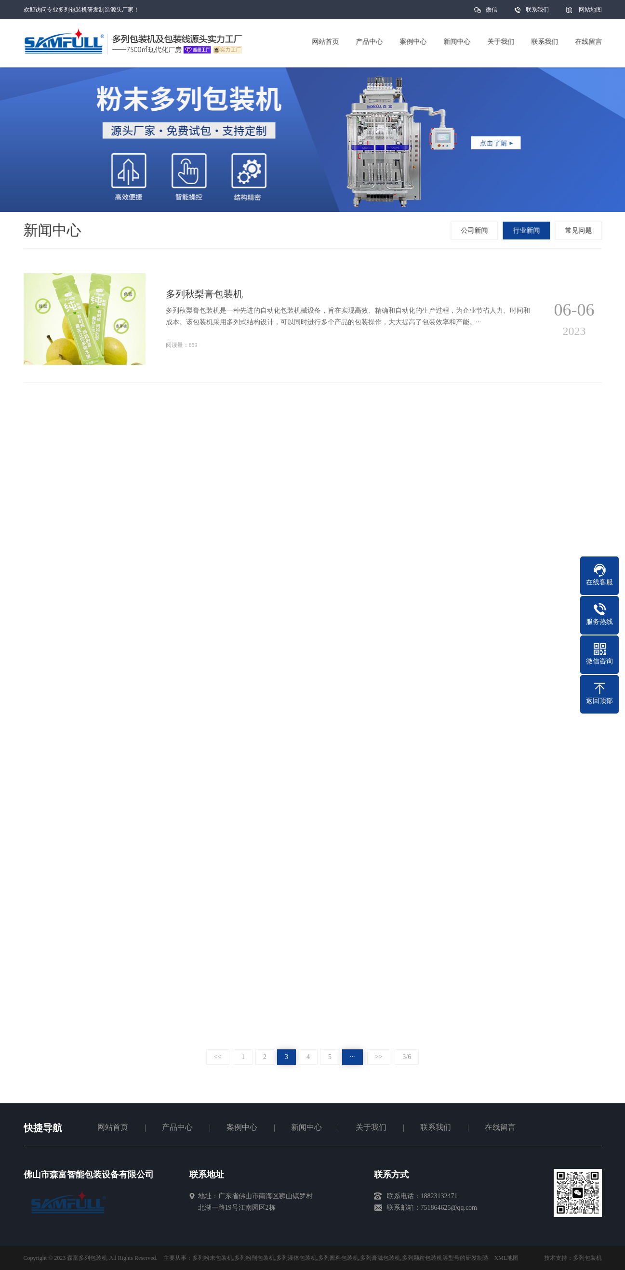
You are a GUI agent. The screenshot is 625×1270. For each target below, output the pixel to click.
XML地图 (506, 1258)
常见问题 (579, 230)
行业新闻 (527, 230)
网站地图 (590, 9)
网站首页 (112, 1127)
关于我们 (371, 1127)
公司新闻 (475, 230)
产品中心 (177, 1127)
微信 (491, 12)
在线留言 (500, 1127)
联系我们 (537, 9)
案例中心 (241, 1127)
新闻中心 (306, 1127)
